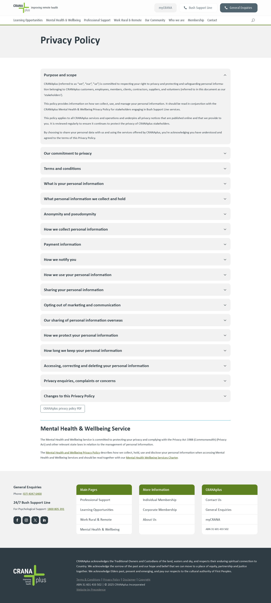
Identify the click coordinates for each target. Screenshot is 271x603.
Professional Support (97, 20)
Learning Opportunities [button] (96, 509)
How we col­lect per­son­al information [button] (76, 229)
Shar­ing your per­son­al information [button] (74, 289)
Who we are (176, 20)
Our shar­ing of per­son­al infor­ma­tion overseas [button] (83, 320)
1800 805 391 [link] (55, 509)
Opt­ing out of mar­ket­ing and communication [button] (82, 305)
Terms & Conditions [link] (88, 579)
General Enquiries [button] (241, 8)
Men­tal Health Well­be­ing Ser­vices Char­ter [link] (152, 457)
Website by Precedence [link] (91, 589)
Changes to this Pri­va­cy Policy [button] (69, 396)
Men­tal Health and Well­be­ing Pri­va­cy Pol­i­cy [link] (73, 452)
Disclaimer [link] (129, 579)
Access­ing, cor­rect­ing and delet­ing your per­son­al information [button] (96, 365)
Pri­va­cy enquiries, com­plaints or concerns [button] (80, 380)
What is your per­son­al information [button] (74, 183)
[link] (61, 8)
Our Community (155, 20)
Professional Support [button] (95, 499)
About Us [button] (149, 519)
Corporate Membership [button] (160, 509)
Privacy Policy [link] (111, 579)
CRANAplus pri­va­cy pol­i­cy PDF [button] (63, 408)
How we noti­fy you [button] (60, 259)
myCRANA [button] (165, 8)
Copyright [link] (144, 579)
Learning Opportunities (28, 20)
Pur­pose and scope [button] (60, 74)
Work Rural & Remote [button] (96, 519)
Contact (212, 20)
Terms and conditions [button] (62, 168)
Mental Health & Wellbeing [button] (99, 529)
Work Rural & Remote (128, 20)
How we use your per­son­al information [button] (77, 274)
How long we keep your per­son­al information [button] (83, 350)
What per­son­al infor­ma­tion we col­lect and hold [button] (84, 198)
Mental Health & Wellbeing (63, 20)
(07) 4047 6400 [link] (32, 494)
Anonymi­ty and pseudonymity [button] (70, 214)
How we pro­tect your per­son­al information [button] (81, 335)
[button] (253, 20)
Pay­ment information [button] (62, 244)
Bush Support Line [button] (200, 8)
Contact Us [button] (213, 499)
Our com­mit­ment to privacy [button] (68, 153)
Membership (196, 20)
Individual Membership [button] (159, 499)
